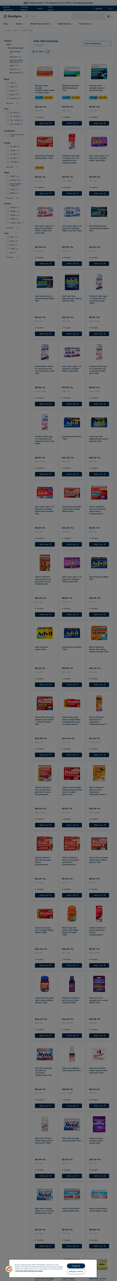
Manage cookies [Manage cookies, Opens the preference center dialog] (76, 1271)
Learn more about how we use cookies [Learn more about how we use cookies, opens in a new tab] (29, 1271)
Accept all (76, 1266)
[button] (8, 1269)
